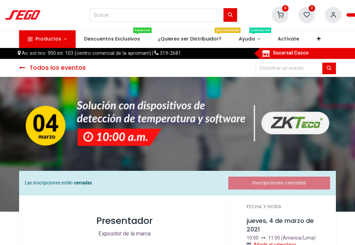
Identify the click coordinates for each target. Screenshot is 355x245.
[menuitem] (112, 39)
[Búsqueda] (230, 15)
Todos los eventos (52, 68)
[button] (318, 39)
